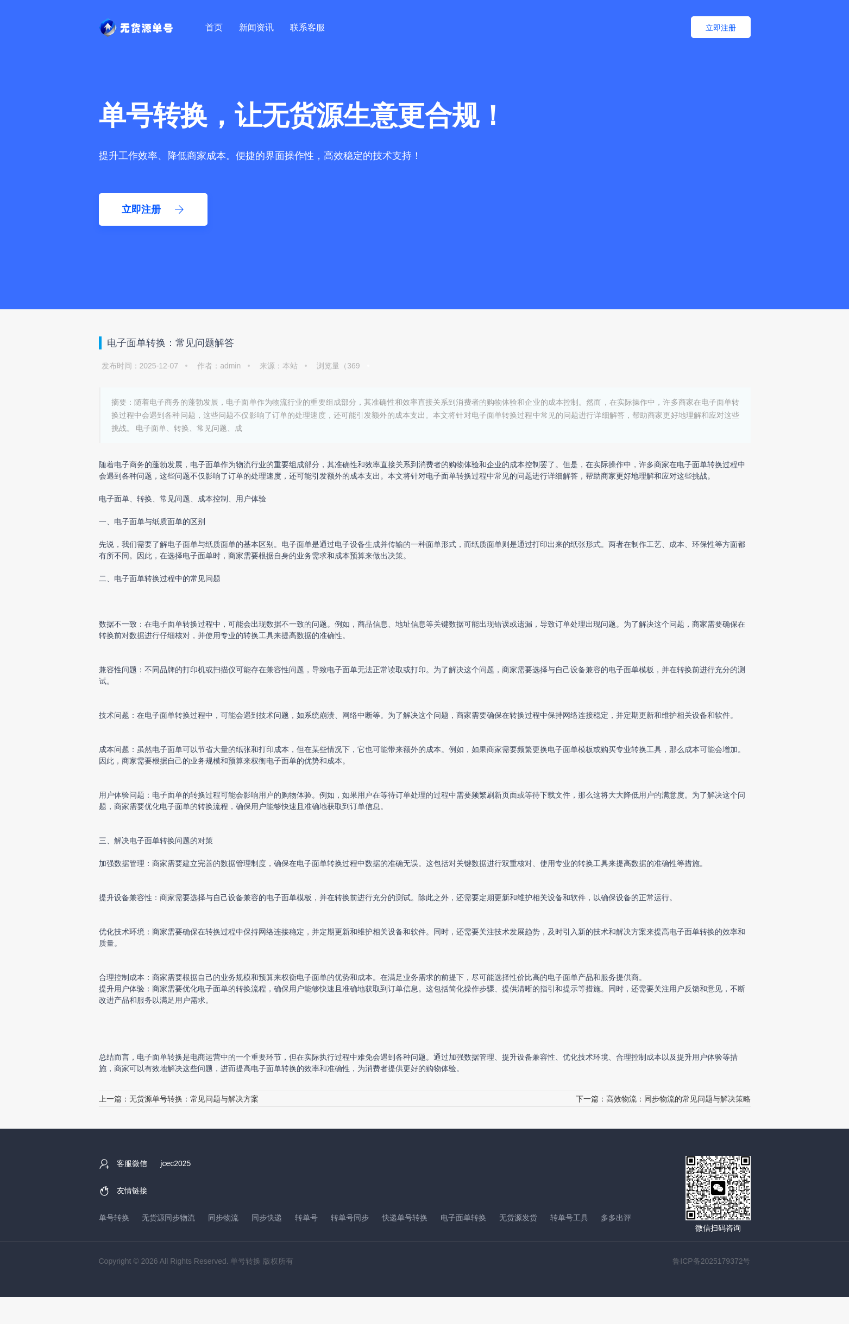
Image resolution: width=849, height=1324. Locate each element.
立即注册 (721, 27)
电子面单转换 (699, 464)
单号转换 (114, 1217)
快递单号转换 (404, 1217)
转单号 (306, 1217)
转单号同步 (350, 1217)
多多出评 (616, 1217)
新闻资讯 (256, 27)
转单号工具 (569, 1217)
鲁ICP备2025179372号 (711, 1261)
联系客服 (307, 27)
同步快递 (266, 1217)
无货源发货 (518, 1217)
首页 (214, 27)
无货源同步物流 (168, 1217)
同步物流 (223, 1217)
